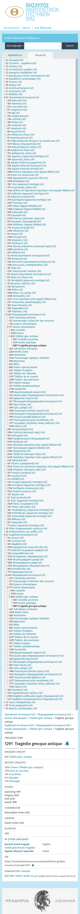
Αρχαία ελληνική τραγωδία (19, 851)
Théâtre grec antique (41, 718)
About (26, 27)
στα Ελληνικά (43, 27)
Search (70, 45)
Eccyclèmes (13, 774)
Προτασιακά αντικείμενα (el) (20, 714)
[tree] (40, 384)
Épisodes (12, 777)
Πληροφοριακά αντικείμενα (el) (54, 714)
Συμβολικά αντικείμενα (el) (19, 725)
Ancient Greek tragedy (17, 844)
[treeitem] (15, 60)
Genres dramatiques (16, 718)
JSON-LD (28, 876)
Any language (15, 45)
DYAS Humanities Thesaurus (22, 38)
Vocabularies (11, 27)
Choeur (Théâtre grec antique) (24, 767)
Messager (12, 781)
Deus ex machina (17, 770)
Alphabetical (15, 55)
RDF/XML (9, 876)
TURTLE (19, 876)
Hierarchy (40, 55)
